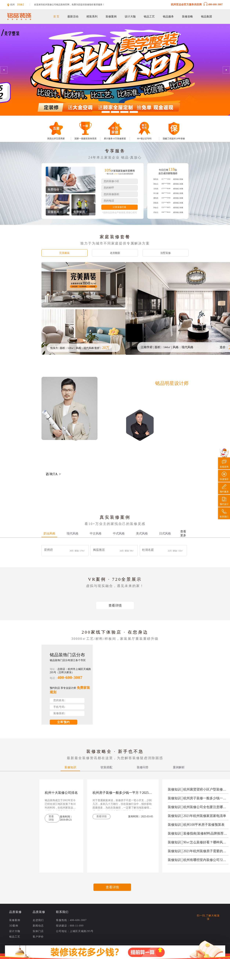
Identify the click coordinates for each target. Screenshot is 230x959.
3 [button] (115, 112)
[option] (115, 70)
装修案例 (111, 16)
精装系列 (91, 16)
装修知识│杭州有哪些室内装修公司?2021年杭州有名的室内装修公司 (198, 860)
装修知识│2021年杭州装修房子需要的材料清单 (198, 851)
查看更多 (183, 533)
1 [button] (96, 112)
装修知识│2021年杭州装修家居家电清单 (197, 816)
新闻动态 (38, 925)
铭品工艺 (149, 16)
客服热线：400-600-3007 (71, 920)
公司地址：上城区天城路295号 (74, 931)
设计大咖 (130, 16)
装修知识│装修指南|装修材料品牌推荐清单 (198, 833)
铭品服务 (168, 16)
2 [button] (106, 112)
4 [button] (124, 112)
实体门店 (38, 931)
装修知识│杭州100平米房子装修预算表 (196, 824)
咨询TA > (53, 474)
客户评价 (38, 937)
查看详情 (115, 605)
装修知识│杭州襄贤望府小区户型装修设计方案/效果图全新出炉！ (198, 789)
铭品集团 (206, 16)
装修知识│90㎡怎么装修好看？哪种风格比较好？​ (198, 842)
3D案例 (13, 925)
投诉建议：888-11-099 (70, 925)
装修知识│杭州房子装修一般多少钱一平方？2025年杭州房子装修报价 (198, 798)
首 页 (56, 16)
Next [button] (226, 70)
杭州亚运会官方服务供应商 (197, 4)
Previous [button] (4, 70)
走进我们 (38, 920)
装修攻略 (187, 16)
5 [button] (134, 112)
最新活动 (72, 16)
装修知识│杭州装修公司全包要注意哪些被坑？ (198, 807)
